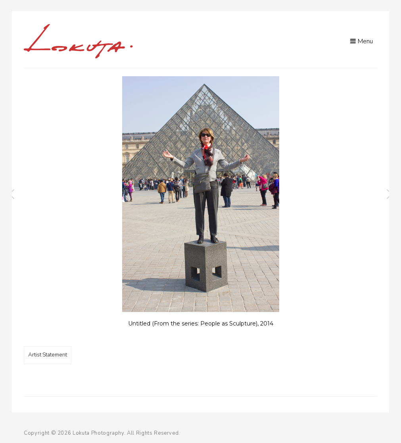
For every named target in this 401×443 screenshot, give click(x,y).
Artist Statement (47, 354)
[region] (200, 205)
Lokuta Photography (98, 433)
